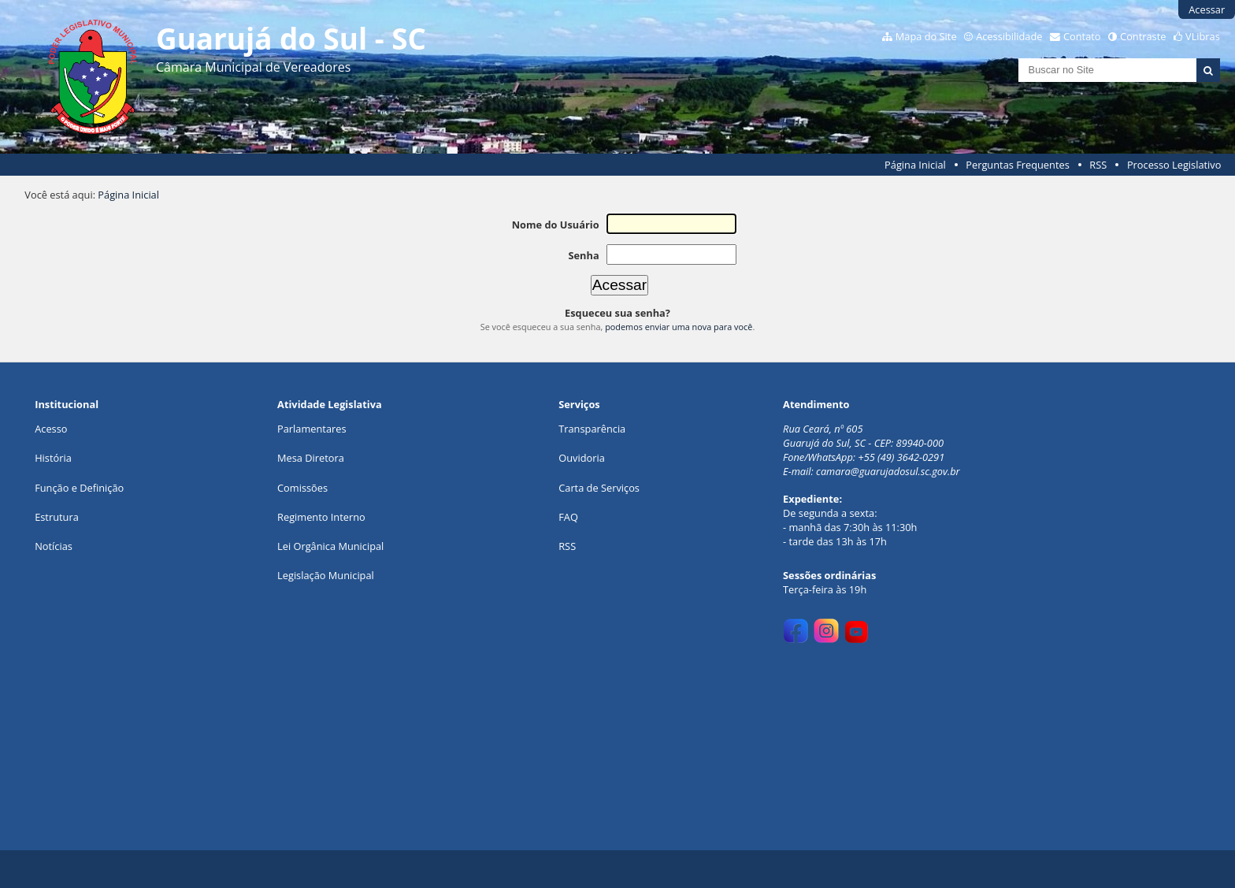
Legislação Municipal (325, 575)
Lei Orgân (300, 546)
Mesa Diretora (310, 458)
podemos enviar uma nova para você (678, 327)
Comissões (302, 488)
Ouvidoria (581, 458)
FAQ (568, 517)
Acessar (1207, 9)
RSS (1098, 165)
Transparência (591, 429)
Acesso (51, 429)
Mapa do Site (926, 36)
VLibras (1202, 36)
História (53, 458)
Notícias (53, 546)
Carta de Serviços (599, 488)
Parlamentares (311, 429)
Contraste (1143, 36)
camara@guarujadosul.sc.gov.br (888, 471)
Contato (1082, 36)
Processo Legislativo (1174, 165)
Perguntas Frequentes (1017, 165)
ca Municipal (354, 546)
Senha (583, 255)
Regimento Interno (321, 517)
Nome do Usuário (555, 224)
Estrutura (57, 517)
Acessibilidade (1009, 36)
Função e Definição (79, 488)
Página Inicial (915, 165)
